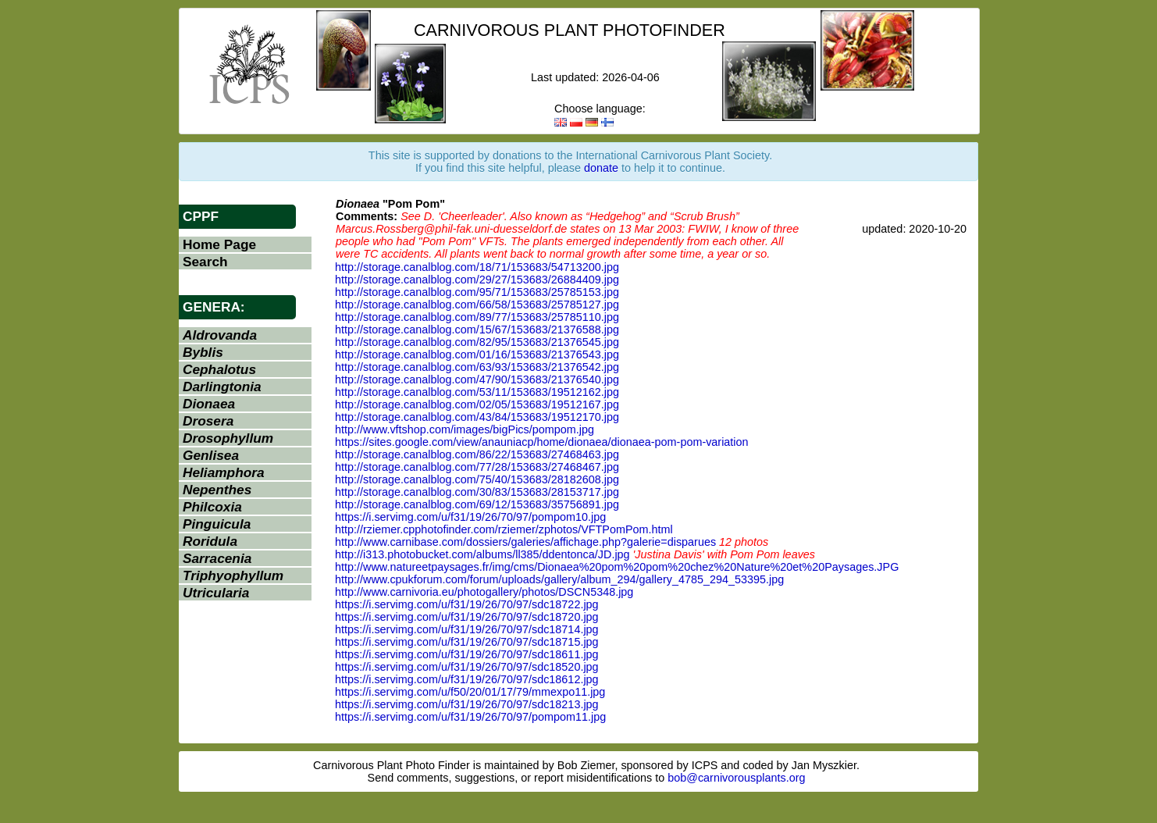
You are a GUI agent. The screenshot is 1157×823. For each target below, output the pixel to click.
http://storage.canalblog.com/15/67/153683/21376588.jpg (477, 329)
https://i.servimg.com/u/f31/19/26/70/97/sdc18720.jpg (467, 617)
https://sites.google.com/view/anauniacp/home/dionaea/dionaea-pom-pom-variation (542, 442)
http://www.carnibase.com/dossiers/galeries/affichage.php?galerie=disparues (525, 542)
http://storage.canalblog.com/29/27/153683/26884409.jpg (477, 279)
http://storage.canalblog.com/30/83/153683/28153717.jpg (477, 492)
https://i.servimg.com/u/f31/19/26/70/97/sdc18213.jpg (467, 704)
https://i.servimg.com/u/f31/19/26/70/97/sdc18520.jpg (467, 667)
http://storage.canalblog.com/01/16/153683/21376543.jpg (477, 354)
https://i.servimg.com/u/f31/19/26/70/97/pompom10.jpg (470, 517)
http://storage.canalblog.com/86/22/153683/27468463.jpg (477, 454)
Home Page (219, 244)
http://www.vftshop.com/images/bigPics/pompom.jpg (464, 429)
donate (601, 168)
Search (205, 261)
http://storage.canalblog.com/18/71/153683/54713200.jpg (477, 267)
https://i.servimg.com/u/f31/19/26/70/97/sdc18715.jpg (467, 642)
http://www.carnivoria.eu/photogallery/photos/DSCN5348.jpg (484, 592)
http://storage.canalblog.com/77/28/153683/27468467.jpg (477, 467)
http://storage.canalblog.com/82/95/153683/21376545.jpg (477, 342)
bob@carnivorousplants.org (736, 777)
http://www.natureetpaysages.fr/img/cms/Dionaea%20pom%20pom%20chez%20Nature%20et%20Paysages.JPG (617, 567)
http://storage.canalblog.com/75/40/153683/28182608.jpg (477, 479)
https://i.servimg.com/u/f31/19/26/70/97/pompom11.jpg (470, 717)
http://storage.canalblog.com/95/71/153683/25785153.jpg (477, 292)
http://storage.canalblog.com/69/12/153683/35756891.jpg (477, 504)
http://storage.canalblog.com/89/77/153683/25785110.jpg (477, 317)
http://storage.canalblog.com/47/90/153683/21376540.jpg (477, 379)
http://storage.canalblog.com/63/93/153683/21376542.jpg (477, 367)
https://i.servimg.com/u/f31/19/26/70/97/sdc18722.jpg (467, 604)
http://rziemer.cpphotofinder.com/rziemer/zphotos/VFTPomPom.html (504, 529)
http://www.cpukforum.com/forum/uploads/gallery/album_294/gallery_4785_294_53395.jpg (559, 579)
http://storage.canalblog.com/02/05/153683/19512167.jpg (477, 404)
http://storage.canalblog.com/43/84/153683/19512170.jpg (477, 417)
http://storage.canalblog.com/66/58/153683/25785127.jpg (477, 304)
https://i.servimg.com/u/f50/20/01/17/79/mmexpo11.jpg (470, 692)
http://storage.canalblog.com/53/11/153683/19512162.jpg (477, 392)
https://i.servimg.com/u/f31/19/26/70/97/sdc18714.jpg (467, 629)
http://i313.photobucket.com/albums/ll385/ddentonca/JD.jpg (482, 554)
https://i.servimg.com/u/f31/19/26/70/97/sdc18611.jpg (467, 654)
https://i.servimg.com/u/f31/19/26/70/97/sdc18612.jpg (467, 679)
